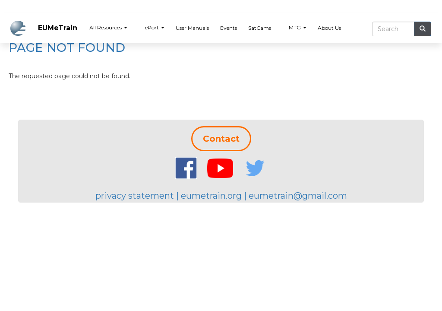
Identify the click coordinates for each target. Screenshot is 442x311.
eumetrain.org (211, 195)
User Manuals (192, 28)
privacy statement (134, 195)
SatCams (259, 28)
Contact (221, 138)
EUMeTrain (57, 28)
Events (228, 28)
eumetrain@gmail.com (298, 195)
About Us (329, 28)
